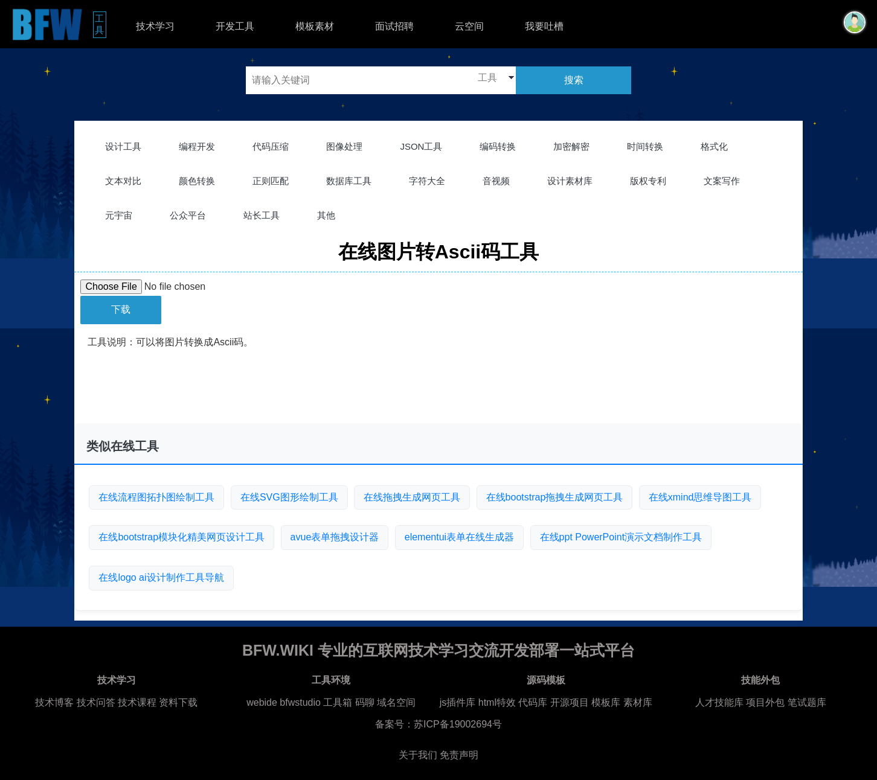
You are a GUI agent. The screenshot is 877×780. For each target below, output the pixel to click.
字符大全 (427, 181)
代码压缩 (270, 146)
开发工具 (235, 26)
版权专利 (648, 181)
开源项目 (569, 702)
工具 (100, 24)
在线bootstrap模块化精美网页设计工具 (181, 537)
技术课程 (137, 702)
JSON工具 (421, 146)
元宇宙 (118, 215)
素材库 (637, 702)
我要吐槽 (544, 26)
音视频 (496, 181)
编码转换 (498, 146)
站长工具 (261, 215)
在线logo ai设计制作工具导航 (160, 577)
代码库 (532, 702)
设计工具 (123, 146)
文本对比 (123, 181)
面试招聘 (394, 26)
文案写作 (722, 181)
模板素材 (314, 26)
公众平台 (188, 215)
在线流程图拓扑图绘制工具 (156, 497)
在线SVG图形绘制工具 (289, 497)
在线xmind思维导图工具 (700, 497)
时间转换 (645, 146)
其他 (326, 215)
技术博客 (54, 702)
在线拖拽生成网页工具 (412, 497)
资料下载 (178, 702)
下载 (120, 309)
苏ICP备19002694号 (458, 724)
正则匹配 (270, 181)
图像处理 (344, 146)
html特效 (497, 702)
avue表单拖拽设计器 (335, 537)
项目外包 (765, 702)
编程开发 (197, 146)
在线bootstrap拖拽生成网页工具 (554, 497)
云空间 (469, 26)
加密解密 (571, 146)
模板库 (605, 702)
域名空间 (396, 702)
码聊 (364, 702)
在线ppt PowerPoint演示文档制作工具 (621, 537)
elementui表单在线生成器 (459, 537)
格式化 (714, 146)
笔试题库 (807, 702)
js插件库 (458, 702)
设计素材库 (570, 181)
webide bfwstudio (284, 702)
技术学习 (155, 26)
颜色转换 (197, 181)
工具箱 (337, 702)
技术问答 (96, 702)
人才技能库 (719, 702)
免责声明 (459, 755)
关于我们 (418, 755)
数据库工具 (348, 181)
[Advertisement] (438, 393)
